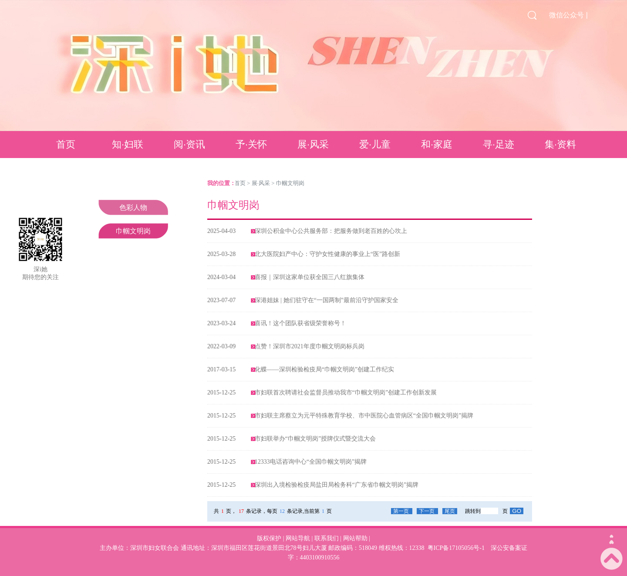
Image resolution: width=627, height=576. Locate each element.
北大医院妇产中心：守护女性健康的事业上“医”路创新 (327, 254)
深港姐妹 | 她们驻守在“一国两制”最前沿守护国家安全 (326, 300)
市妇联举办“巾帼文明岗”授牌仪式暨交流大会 (315, 438)
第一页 (401, 511)
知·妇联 (127, 144)
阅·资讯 (189, 144)
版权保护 (269, 538)
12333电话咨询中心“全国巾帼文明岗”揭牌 (311, 461)
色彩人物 (133, 207)
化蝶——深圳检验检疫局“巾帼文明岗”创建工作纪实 (324, 369)
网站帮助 (355, 538)
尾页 (450, 511)
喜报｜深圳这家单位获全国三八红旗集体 (309, 277)
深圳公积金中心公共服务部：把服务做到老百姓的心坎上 (331, 231)
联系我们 (326, 538)
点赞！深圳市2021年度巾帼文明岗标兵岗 (309, 346)
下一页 (427, 511)
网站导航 (298, 538)
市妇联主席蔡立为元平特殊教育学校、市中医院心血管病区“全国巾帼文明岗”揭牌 (364, 415)
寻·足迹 (498, 144)
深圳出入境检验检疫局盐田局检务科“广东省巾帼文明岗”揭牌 (336, 485)
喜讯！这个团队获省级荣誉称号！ (300, 323)
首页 (65, 144)
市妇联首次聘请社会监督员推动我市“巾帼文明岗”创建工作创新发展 (346, 392)
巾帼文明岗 (133, 231)
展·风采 (313, 144)
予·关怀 (251, 144)
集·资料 (560, 144)
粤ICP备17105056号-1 (456, 548)
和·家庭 (436, 144)
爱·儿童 (375, 144)
